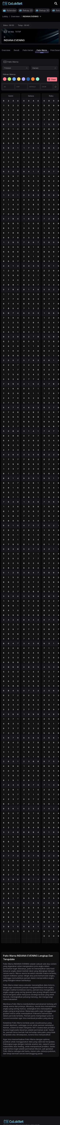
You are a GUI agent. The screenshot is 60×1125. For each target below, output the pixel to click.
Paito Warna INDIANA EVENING (16, 964)
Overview (6, 50)
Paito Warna (42, 51)
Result (16, 50)
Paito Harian (28, 50)
